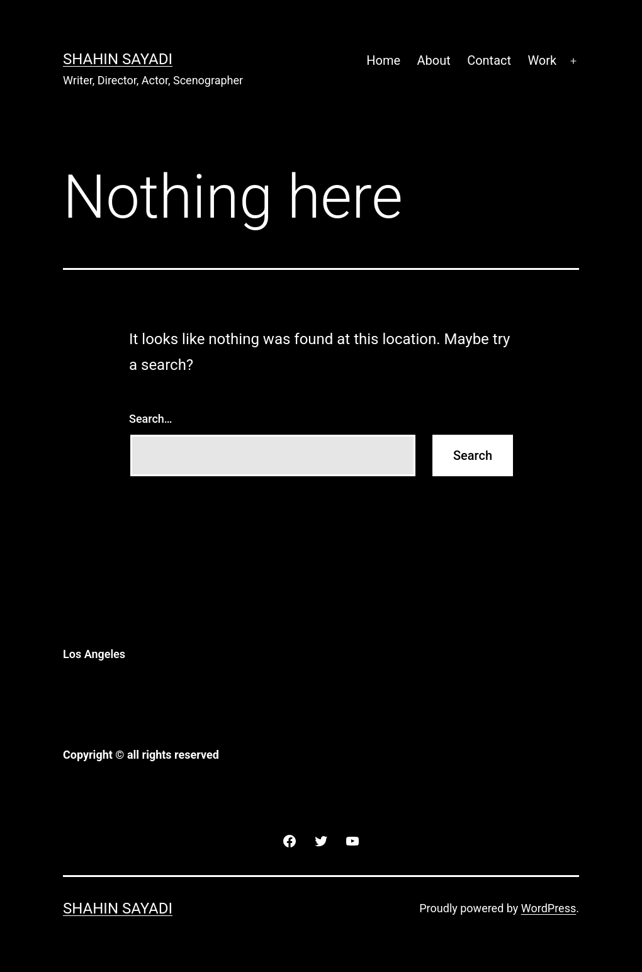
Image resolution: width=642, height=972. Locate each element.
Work (541, 60)
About (434, 60)
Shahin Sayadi (117, 59)
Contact (489, 60)
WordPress (548, 908)
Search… (150, 418)
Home (383, 60)
